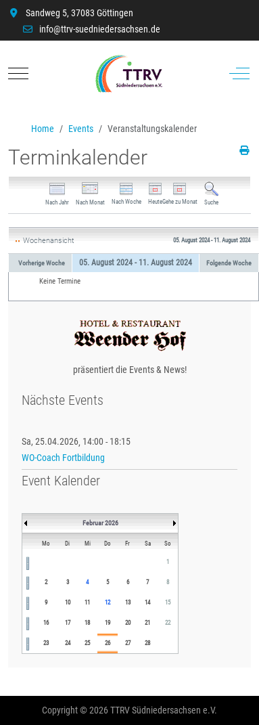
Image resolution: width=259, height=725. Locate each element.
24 (67, 643)
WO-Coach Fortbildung (63, 457)
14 (147, 602)
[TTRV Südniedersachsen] (128, 73)
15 (167, 602)
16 (46, 622)
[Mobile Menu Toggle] (18, 74)
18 (87, 622)
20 (128, 622)
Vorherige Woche (41, 263)
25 (87, 643)
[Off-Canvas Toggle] (239, 74)
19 (107, 622)
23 (46, 643)
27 (128, 643)
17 (67, 622)
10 (67, 602)
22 (167, 622)
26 (107, 643)
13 (128, 602)
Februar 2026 (100, 523)
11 (87, 602)
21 (147, 622)
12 (107, 602)
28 (147, 643)
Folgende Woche (229, 263)
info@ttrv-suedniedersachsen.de (99, 29)
